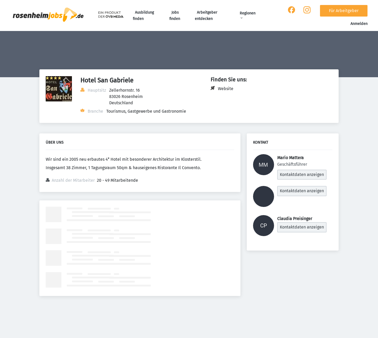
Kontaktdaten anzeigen (302, 174)
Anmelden (359, 24)
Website (225, 88)
